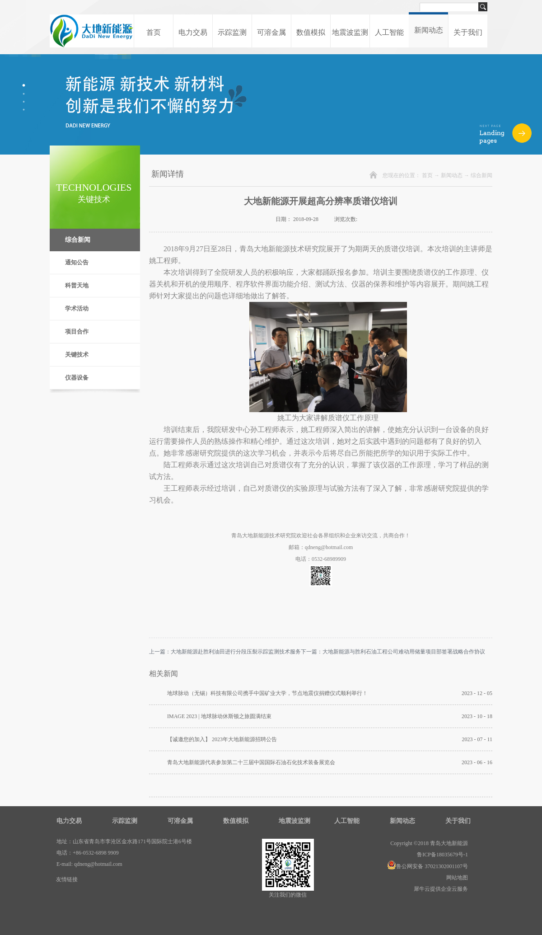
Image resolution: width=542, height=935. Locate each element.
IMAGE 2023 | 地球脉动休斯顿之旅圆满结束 (219, 716)
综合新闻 (481, 175)
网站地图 (456, 877)
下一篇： (393, 651)
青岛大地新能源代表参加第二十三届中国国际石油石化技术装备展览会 (251, 762)
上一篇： (225, 651)
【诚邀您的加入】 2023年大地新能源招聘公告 (222, 739)
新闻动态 (452, 175)
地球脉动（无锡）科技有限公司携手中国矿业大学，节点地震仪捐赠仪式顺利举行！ (267, 693)
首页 (153, 32)
